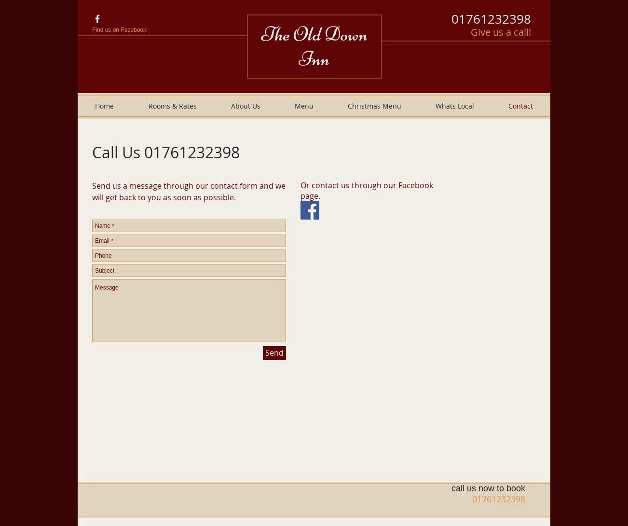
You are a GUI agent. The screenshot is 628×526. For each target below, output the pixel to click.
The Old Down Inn (314, 46)
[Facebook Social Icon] (309, 210)
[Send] (274, 353)
